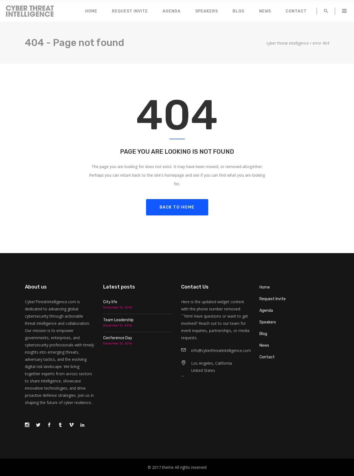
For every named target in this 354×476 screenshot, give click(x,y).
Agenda (266, 310)
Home (264, 287)
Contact (267, 357)
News (264, 345)
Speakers (267, 322)
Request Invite (272, 299)
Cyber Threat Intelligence (287, 43)
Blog (263, 333)
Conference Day (117, 338)
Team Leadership (118, 320)
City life (110, 302)
